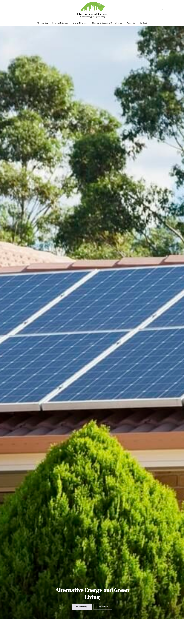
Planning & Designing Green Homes (107, 23)
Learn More (103, 606)
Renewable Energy (60, 23)
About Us (131, 23)
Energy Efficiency (80, 23)
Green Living (42, 23)
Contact (143, 23)
